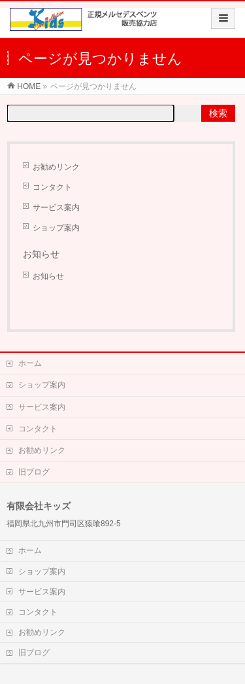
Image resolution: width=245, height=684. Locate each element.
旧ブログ (34, 472)
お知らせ (48, 276)
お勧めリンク (56, 166)
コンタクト (52, 187)
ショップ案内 (56, 227)
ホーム (30, 363)
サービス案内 (56, 207)
